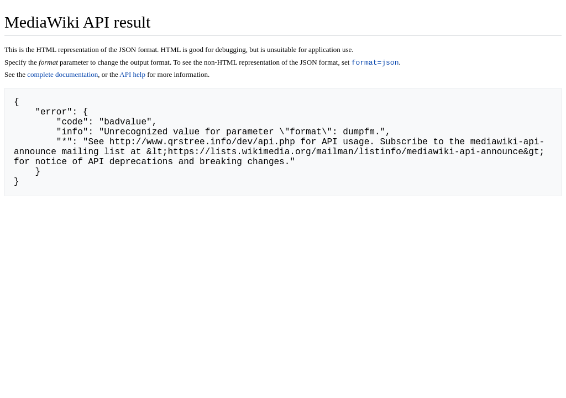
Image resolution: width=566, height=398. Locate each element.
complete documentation (62, 75)
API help (132, 75)
